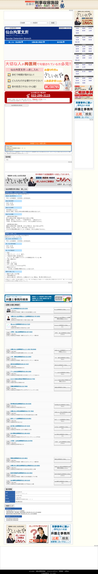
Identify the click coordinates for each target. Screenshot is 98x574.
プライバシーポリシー (52, 571)
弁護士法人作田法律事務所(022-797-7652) (22, 411)
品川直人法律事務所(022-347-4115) (20, 426)
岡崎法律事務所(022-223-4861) (19, 458)
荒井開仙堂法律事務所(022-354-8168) (21, 403)
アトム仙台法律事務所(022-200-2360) (21, 371)
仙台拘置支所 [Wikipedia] (12, 518)
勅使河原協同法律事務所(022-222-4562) (21, 473)
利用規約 (61, 571)
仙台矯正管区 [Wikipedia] (12, 520)
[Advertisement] (38, 15)
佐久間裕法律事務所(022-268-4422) (20, 433)
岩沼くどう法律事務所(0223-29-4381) (21, 418)
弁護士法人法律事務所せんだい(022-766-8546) (23, 349)
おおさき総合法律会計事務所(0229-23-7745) (23, 379)
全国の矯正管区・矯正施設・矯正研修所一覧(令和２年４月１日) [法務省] (23, 512)
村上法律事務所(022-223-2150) (19, 308)
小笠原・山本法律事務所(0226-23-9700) (21, 440)
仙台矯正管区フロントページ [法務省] (15, 510)
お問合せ (67, 571)
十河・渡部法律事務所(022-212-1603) (21, 356)
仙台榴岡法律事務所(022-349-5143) (20, 480)
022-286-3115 (40, 95)
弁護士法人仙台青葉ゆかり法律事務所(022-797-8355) (25, 316)
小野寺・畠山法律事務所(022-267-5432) (21, 332)
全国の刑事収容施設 (40, 571)
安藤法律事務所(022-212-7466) (19, 386)
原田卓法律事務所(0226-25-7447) (20, 364)
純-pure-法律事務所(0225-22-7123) (20, 324)
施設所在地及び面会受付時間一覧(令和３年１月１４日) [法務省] (21, 513)
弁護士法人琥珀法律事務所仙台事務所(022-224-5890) (25, 465)
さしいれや (31, 571)
